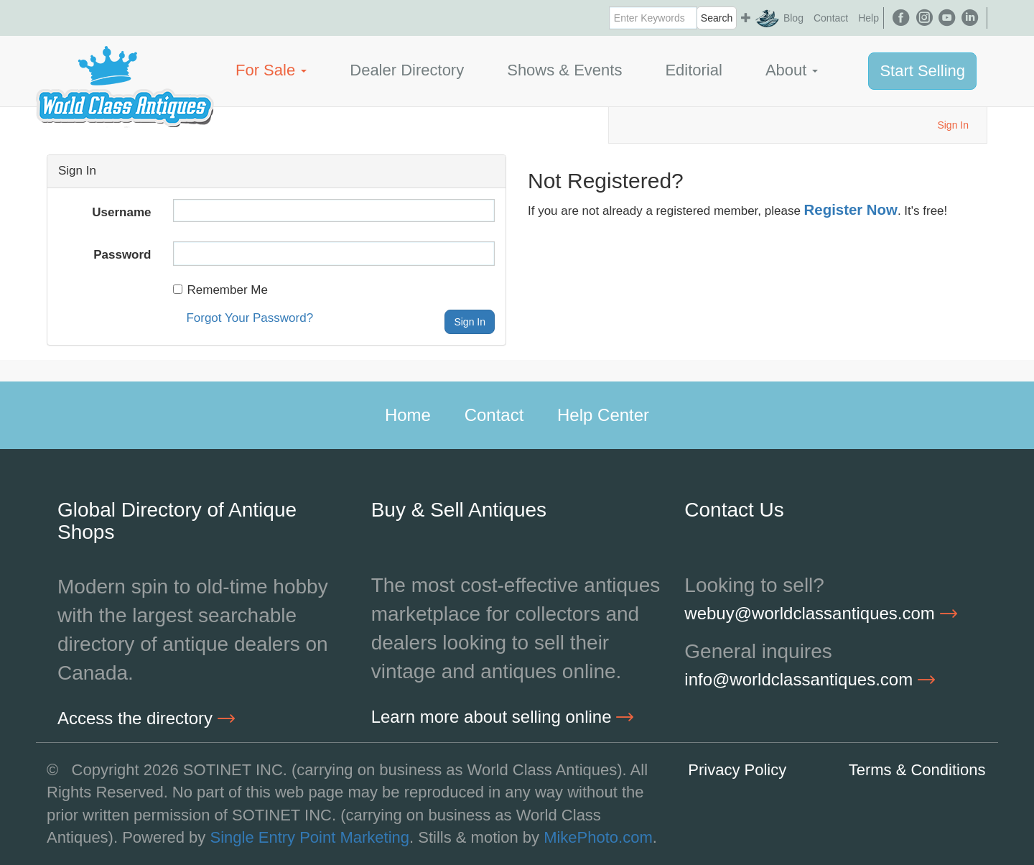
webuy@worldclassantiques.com (820, 613)
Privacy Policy (737, 770)
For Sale (271, 70)
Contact (831, 18)
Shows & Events (564, 70)
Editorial (693, 70)
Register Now (851, 210)
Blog (793, 18)
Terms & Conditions (917, 770)
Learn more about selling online (502, 716)
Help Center (603, 415)
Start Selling (922, 71)
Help (868, 18)
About (792, 70)
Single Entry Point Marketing (309, 837)
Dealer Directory (407, 70)
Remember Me (220, 290)
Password (122, 255)
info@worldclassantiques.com (809, 679)
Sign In (953, 125)
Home (408, 415)
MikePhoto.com (598, 837)
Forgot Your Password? (249, 318)
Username (121, 212)
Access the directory (146, 718)
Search (716, 18)
